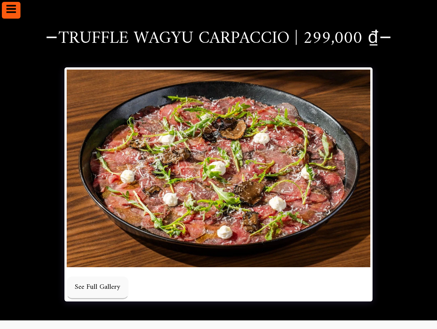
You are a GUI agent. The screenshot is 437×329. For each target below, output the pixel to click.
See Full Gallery (97, 287)
